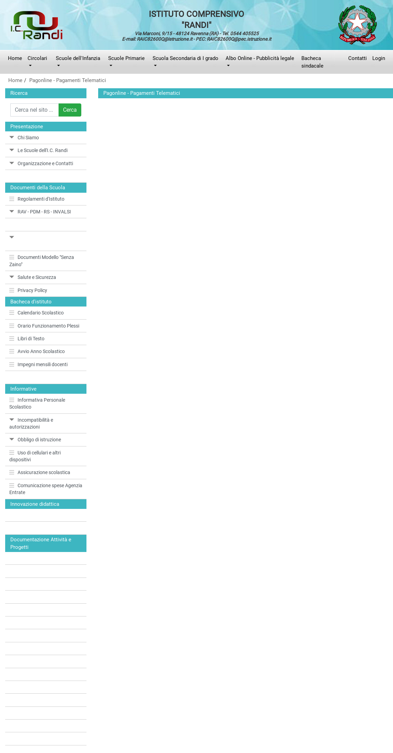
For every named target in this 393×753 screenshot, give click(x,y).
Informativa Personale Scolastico (37, 403)
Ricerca (19, 93)
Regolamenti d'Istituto (36, 199)
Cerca (70, 110)
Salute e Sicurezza (32, 277)
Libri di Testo (26, 338)
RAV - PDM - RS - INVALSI (40, 211)
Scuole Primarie (126, 58)
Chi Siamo (24, 137)
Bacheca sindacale (312, 62)
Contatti (357, 58)
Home (15, 58)
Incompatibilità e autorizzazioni (31, 423)
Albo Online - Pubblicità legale (260, 58)
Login (378, 58)
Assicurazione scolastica (39, 472)
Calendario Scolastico (36, 312)
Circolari (37, 58)
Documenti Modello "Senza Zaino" (41, 260)
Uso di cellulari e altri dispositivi (35, 456)
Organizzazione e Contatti (41, 163)
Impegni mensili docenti (38, 364)
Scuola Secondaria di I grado (185, 58)
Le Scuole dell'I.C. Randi (38, 150)
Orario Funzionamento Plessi (44, 326)
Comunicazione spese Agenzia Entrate (45, 489)
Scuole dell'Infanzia (78, 58)
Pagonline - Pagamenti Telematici (67, 80)
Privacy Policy (28, 290)
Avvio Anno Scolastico (37, 351)
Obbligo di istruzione (35, 439)
